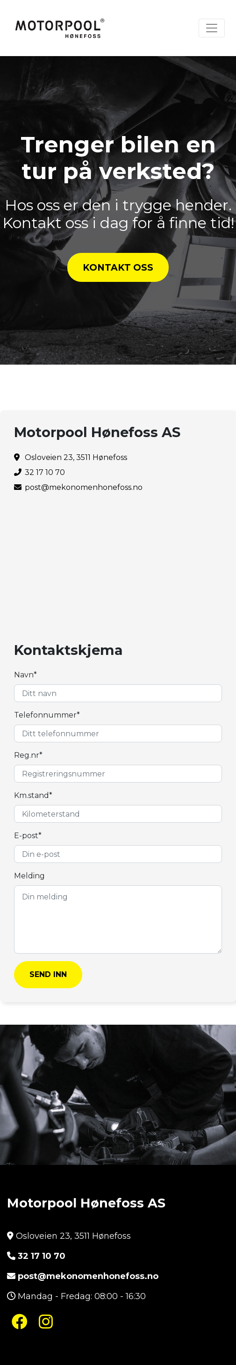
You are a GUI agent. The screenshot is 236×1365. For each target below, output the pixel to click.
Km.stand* (33, 795)
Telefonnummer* (47, 715)
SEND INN (48, 974)
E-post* (28, 835)
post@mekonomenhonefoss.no (84, 487)
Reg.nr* (28, 755)
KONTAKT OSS (118, 267)
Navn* (25, 674)
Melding (29, 875)
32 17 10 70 (41, 1256)
